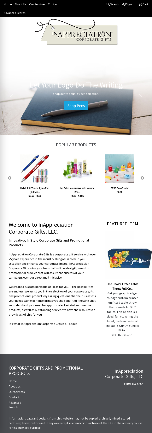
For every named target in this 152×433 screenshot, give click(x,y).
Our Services (37, 4)
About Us (20, 4)
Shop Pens (76, 105)
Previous (10, 178)
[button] (11, 96)
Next (142, 178)
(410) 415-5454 (133, 384)
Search (113, 4)
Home (8, 4)
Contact (53, 4)
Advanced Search (15, 13)
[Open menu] (144, 52)
